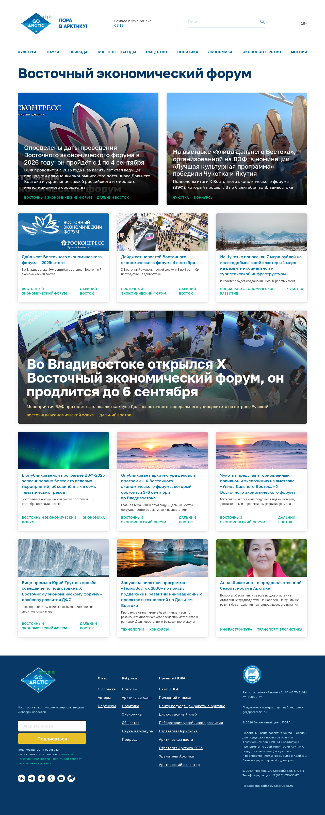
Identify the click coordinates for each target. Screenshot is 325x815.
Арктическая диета (176, 739)
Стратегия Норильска (178, 731)
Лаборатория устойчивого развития (191, 722)
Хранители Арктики (176, 756)
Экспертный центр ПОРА (272, 722)
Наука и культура (137, 731)
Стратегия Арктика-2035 (181, 748)
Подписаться (52, 738)
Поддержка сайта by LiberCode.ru (267, 786)
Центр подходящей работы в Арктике (192, 706)
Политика (187, 52)
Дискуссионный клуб (178, 714)
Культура (27, 52)
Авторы (104, 697)
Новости (129, 689)
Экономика (220, 52)
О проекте (107, 689)
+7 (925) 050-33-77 (285, 775)
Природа (78, 52)
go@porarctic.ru (254, 712)
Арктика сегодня (137, 697)
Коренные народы (117, 52)
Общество (156, 52)
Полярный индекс (175, 697)
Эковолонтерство (262, 52)
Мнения (299, 52)
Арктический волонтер (179, 764)
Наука (53, 52)
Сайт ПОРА (168, 689)
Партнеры (107, 706)
